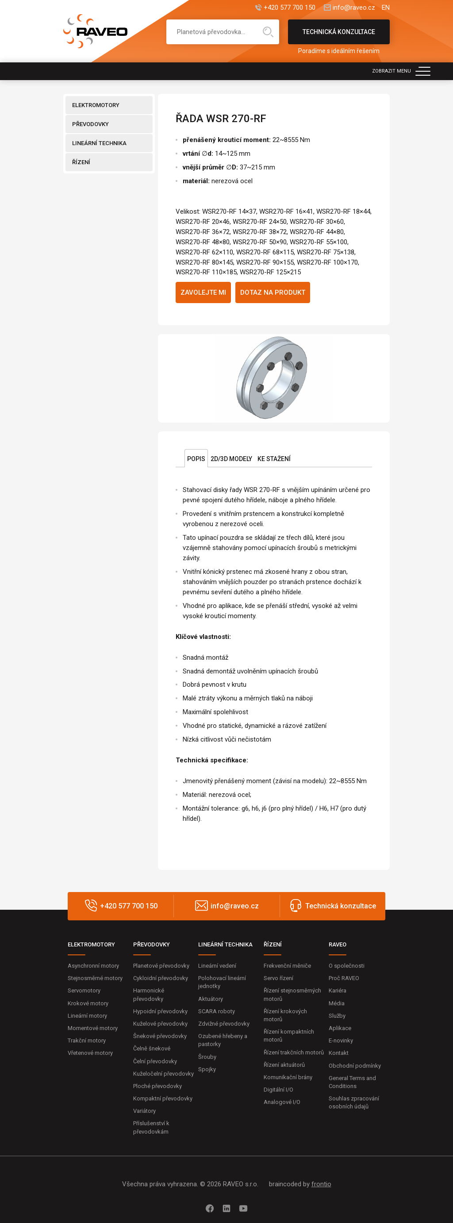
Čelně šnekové (151, 1048)
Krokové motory (88, 1003)
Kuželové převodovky (160, 1023)
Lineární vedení (217, 965)
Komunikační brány (288, 1077)
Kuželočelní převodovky (163, 1073)
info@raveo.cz (354, 7)
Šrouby (207, 1057)
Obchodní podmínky (355, 1065)
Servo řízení (278, 978)
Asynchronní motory (93, 965)
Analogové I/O (282, 1102)
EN (386, 7)
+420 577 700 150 (289, 7)
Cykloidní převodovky (160, 978)
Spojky (207, 1069)
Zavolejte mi (203, 292)
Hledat (268, 32)
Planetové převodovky (161, 965)
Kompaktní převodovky (162, 1098)
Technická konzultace (339, 36)
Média (337, 1003)
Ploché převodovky (157, 1086)
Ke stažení (274, 458)
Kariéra (337, 990)
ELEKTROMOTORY (95, 105)
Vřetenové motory (90, 1053)
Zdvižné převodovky (224, 1023)
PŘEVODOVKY (90, 124)
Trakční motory (87, 1040)
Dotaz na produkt (272, 292)
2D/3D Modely (231, 458)
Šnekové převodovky (160, 1036)
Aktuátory (210, 999)
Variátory (144, 1111)
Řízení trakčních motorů (294, 1052)
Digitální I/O (278, 1089)
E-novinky (341, 1040)
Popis (196, 458)
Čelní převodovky (155, 1061)
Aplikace (340, 1028)
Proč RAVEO (344, 978)
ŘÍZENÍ (81, 162)
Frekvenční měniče (287, 965)
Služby (337, 1015)
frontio (321, 1184)
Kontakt (339, 1053)
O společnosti (347, 965)
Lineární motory (87, 1015)
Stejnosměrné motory (95, 978)
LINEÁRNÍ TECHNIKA (99, 143)
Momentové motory (93, 1028)
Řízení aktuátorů (284, 1064)
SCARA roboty (216, 1011)
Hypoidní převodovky (160, 1011)
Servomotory (84, 990)
